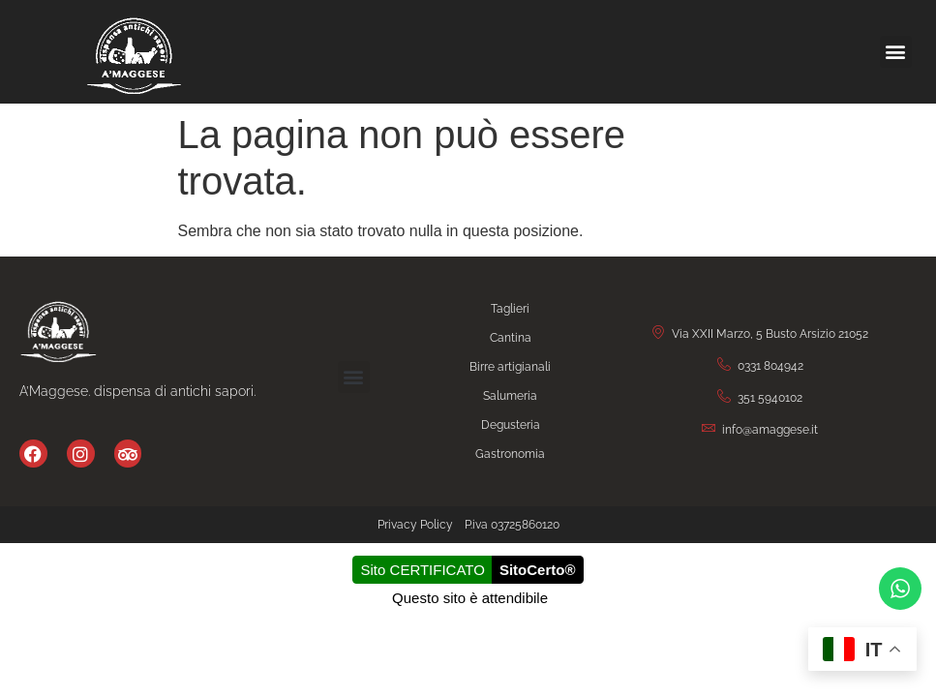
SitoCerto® (537, 569)
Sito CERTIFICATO (423, 569)
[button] (896, 52)
